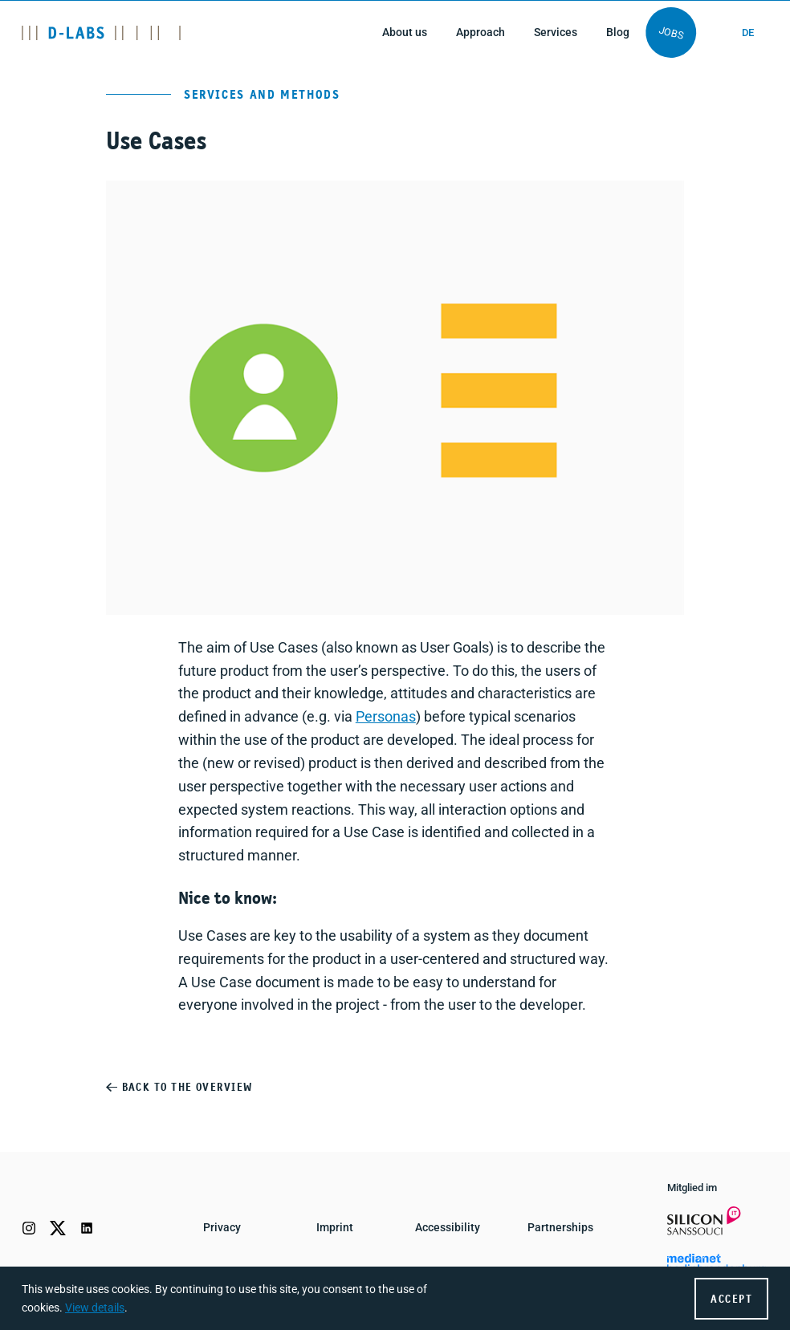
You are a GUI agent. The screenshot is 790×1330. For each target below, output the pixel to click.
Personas (386, 716)
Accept (731, 1299)
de (748, 32)
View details (94, 1308)
